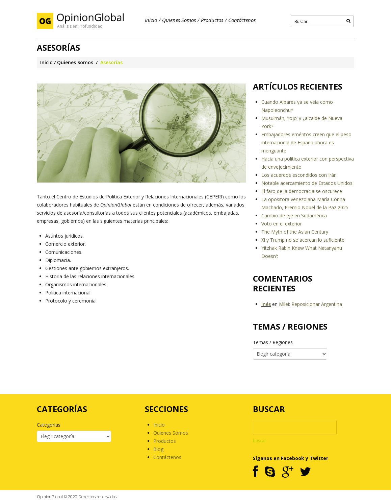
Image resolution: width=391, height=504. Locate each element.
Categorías (48, 425)
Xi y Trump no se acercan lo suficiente (302, 240)
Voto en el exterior (281, 223)
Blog (158, 449)
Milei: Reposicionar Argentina (310, 304)
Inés (266, 304)
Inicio (151, 20)
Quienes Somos (179, 20)
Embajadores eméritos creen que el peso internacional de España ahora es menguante (306, 142)
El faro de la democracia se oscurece (301, 191)
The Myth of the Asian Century (294, 232)
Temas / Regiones (273, 342)
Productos (212, 20)
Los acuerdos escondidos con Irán (299, 175)
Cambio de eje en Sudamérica (294, 215)
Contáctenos (242, 20)
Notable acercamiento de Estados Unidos (307, 183)
